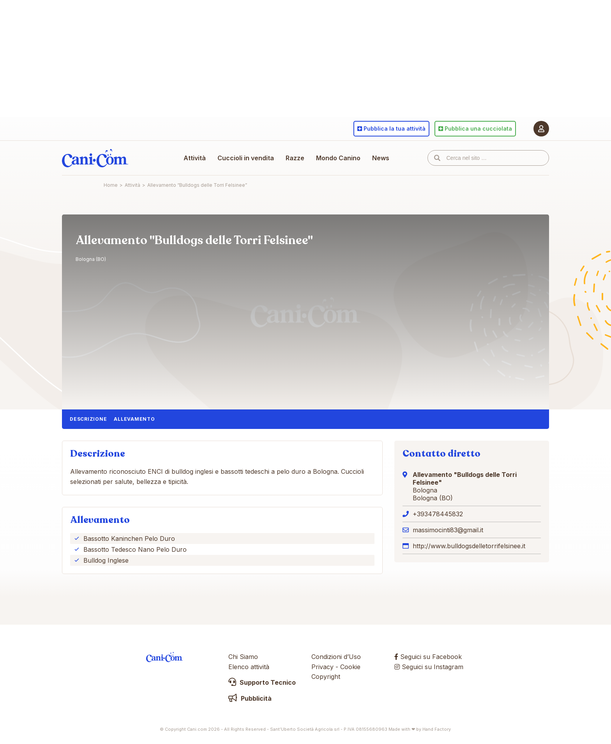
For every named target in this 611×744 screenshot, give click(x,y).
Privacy (322, 667)
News (380, 158)
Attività (195, 158)
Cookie (350, 667)
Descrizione (88, 419)
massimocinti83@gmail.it (448, 530)
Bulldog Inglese (106, 560)
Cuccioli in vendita (245, 158)
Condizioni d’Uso (336, 657)
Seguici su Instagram (428, 667)
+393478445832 (438, 514)
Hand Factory (436, 729)
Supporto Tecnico (262, 682)
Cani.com (95, 158)
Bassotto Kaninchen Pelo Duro (129, 538)
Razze (295, 158)
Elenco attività (248, 667)
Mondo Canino (338, 158)
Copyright (325, 676)
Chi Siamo (243, 657)
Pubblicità (250, 698)
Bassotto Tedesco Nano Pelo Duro (135, 549)
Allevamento (134, 419)
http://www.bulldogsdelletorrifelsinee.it (469, 546)
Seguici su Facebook (428, 657)
